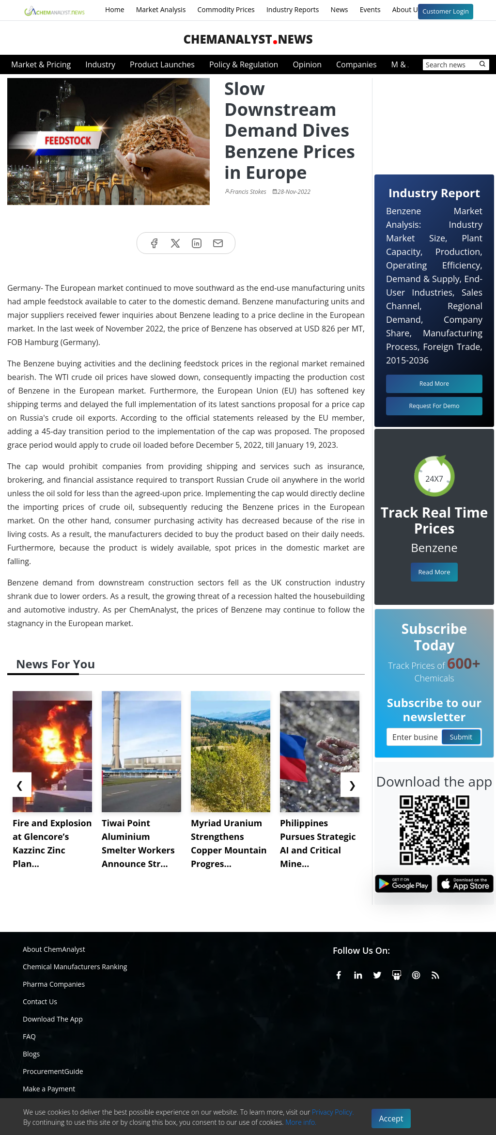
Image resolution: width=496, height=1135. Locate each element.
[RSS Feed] (435, 973)
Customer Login (445, 11)
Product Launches (162, 64)
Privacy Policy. (333, 1112)
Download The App (53, 1019)
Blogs (31, 1053)
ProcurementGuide (53, 1071)
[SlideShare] (397, 973)
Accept (391, 1118)
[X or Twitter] (377, 973)
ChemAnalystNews (247, 39)
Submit (461, 736)
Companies (356, 64)
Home (114, 9)
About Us (413, 10)
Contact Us (40, 1001)
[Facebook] (338, 973)
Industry (100, 64)
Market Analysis (161, 9)
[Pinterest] (416, 973)
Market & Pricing (41, 64)
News (339, 9)
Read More (434, 572)
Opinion (307, 64)
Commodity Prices (225, 9)
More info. (300, 1122)
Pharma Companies (54, 984)
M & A (402, 64)
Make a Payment (49, 1088)
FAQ (29, 1036)
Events (370, 9)
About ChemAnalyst (54, 949)
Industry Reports (292, 9)
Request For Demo (434, 406)
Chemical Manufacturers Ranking (75, 966)
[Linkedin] (358, 973)
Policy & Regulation (243, 64)
